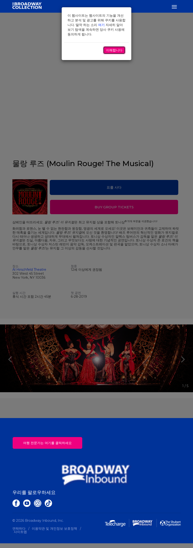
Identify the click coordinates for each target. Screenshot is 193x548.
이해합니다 (114, 50)
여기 (101, 25)
